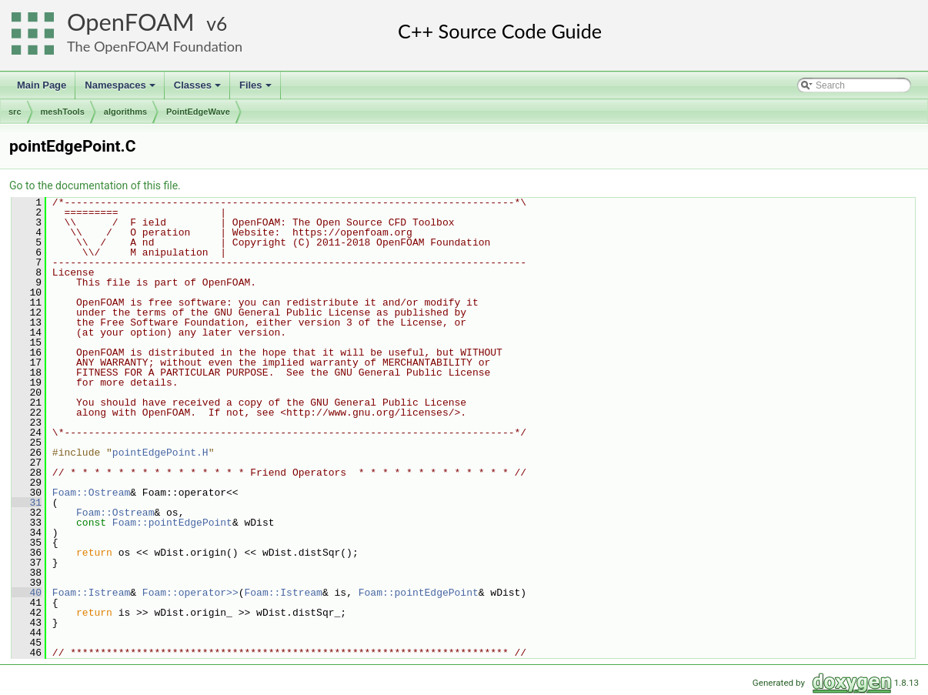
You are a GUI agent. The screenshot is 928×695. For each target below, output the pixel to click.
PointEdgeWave (198, 111)
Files (256, 89)
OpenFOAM (131, 22)
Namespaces (121, 89)
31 (27, 503)
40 (27, 593)
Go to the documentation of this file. (95, 185)
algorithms (125, 111)
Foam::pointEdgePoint (172, 523)
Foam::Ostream (91, 493)
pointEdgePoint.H (160, 452)
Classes (198, 89)
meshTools (63, 111)
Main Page (41, 85)
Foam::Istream (91, 593)
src (15, 111)
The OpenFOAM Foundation (154, 46)
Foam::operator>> (190, 593)
